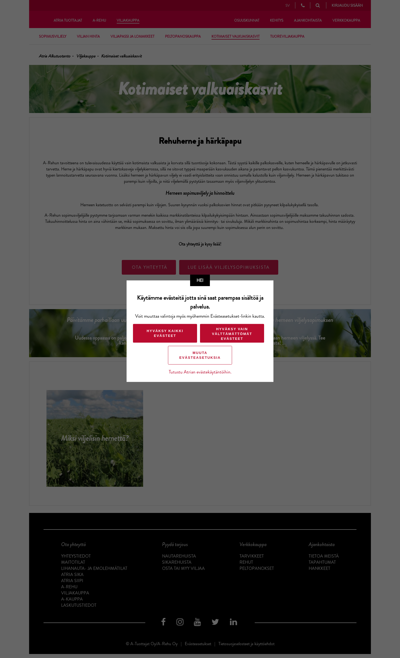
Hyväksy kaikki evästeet (165, 333)
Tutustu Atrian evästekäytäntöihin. (200, 371)
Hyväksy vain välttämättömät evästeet (232, 333)
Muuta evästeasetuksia (200, 355)
